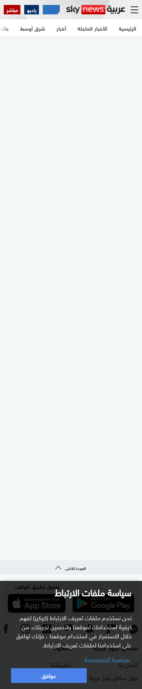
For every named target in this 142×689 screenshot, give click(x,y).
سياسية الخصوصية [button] (107, 658)
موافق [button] (49, 675)
